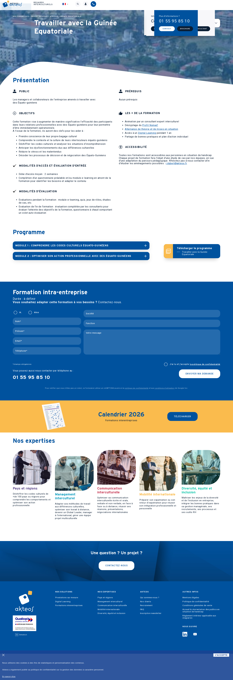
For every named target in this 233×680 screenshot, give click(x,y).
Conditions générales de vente (197, 632)
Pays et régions (39, 16)
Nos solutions (83, 5)
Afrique (54, 16)
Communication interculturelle (112, 632)
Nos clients (145, 628)
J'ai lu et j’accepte (195, 364)
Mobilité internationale (109, 636)
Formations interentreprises (69, 632)
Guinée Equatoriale (70, 16)
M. (20, 312)
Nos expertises (112, 5)
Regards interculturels (167, 5)
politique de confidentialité (136, 388)
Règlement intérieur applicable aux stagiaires (199, 643)
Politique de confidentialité (195, 628)
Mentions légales (190, 624)
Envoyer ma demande (197, 374)
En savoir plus (8, 676)
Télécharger (182, 416)
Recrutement (146, 632)
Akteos (136, 5)
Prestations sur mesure (66, 624)
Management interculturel (110, 628)
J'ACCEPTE (221, 655)
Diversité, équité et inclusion (111, 639)
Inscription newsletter (151, 639)
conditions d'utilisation (164, 388)
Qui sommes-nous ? (149, 624)
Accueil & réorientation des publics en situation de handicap (200, 637)
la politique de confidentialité (205, 364)
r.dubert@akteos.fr (176, 163)
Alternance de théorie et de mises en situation (151, 129)
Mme (36, 312)
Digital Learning (147, 133)
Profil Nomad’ (150, 125)
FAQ (142, 636)
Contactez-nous (116, 591)
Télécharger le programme (196, 251)
